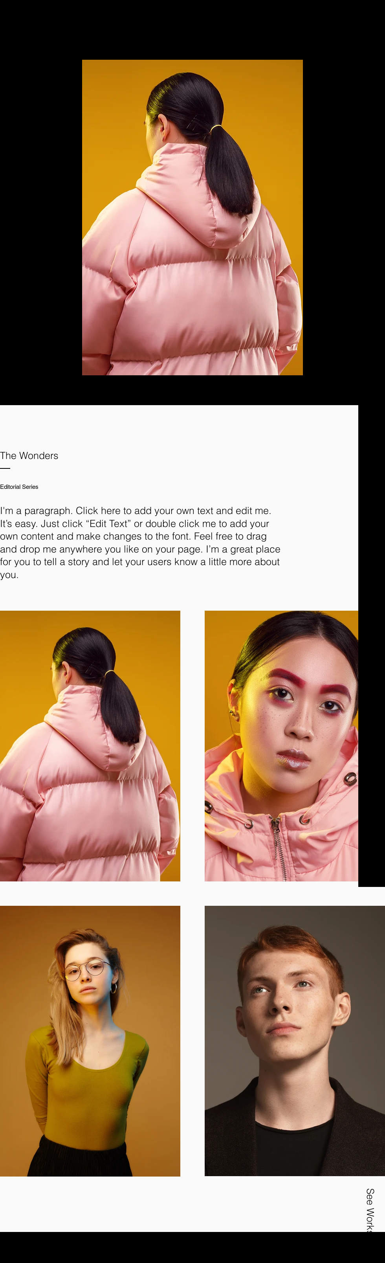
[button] (369, 38)
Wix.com (212, 1246)
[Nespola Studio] (83, 26)
